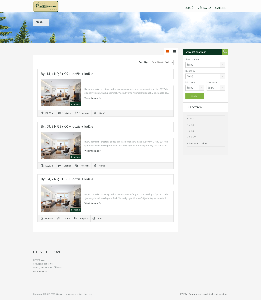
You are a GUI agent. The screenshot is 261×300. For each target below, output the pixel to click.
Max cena (212, 82)
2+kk (191, 125)
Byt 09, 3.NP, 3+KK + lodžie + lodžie (67, 126)
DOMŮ (189, 7)
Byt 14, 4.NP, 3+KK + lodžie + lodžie (67, 74)
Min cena (190, 82)
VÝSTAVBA (204, 7)
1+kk (191, 118)
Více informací (92, 98)
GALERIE (220, 7)
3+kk (191, 131)
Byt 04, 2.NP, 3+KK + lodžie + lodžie (67, 179)
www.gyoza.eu (40, 271)
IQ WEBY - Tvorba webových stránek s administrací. (203, 294)
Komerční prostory (198, 143)
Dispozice (190, 71)
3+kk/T (192, 137)
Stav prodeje (192, 59)
